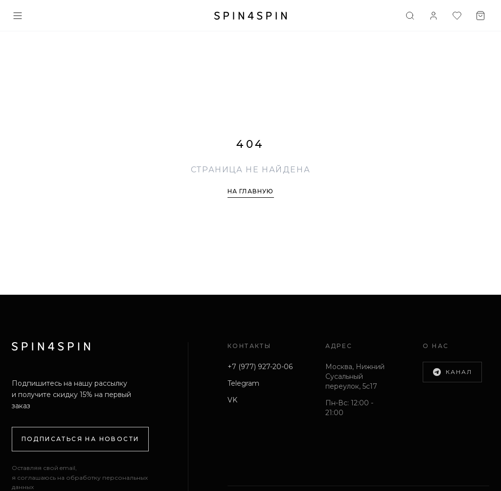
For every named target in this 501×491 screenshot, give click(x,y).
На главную (251, 191)
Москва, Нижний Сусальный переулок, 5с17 (355, 376)
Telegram (243, 383)
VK (232, 400)
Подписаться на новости (80, 439)
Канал (452, 372)
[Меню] (17, 15)
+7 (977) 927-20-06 (260, 366)
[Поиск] (410, 15)
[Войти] (433, 15)
